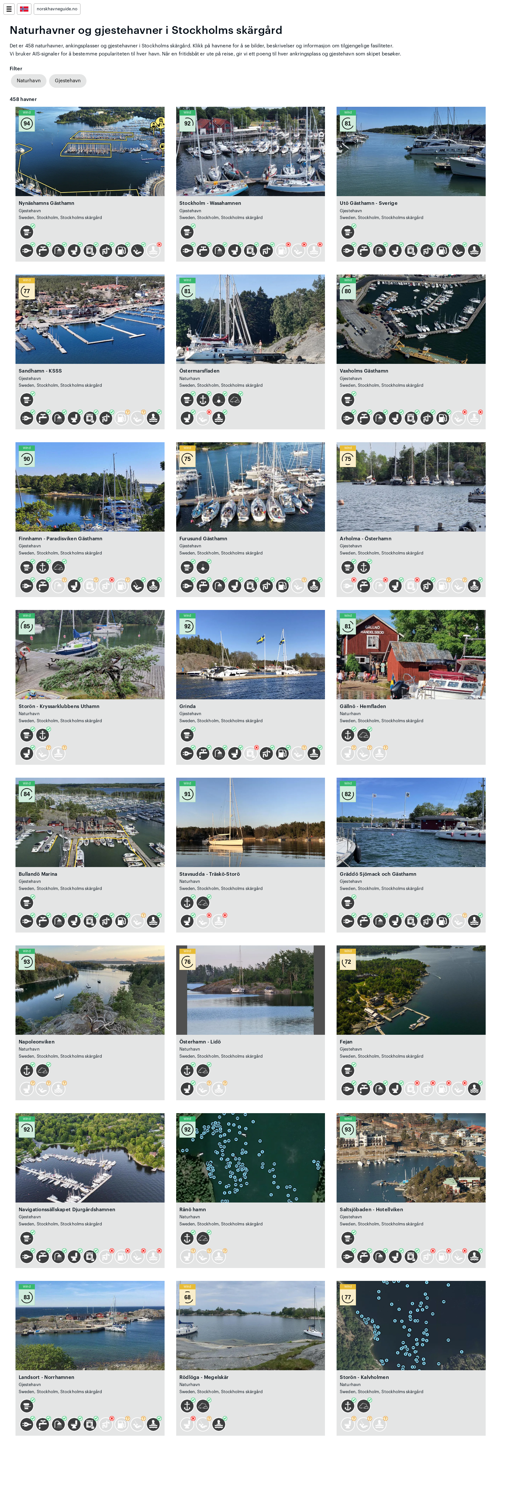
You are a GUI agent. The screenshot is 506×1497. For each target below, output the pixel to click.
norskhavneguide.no (57, 9)
